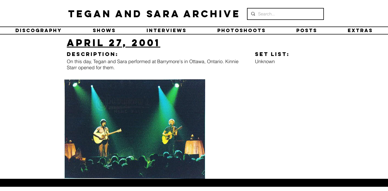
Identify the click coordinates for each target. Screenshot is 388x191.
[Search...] (285, 13)
